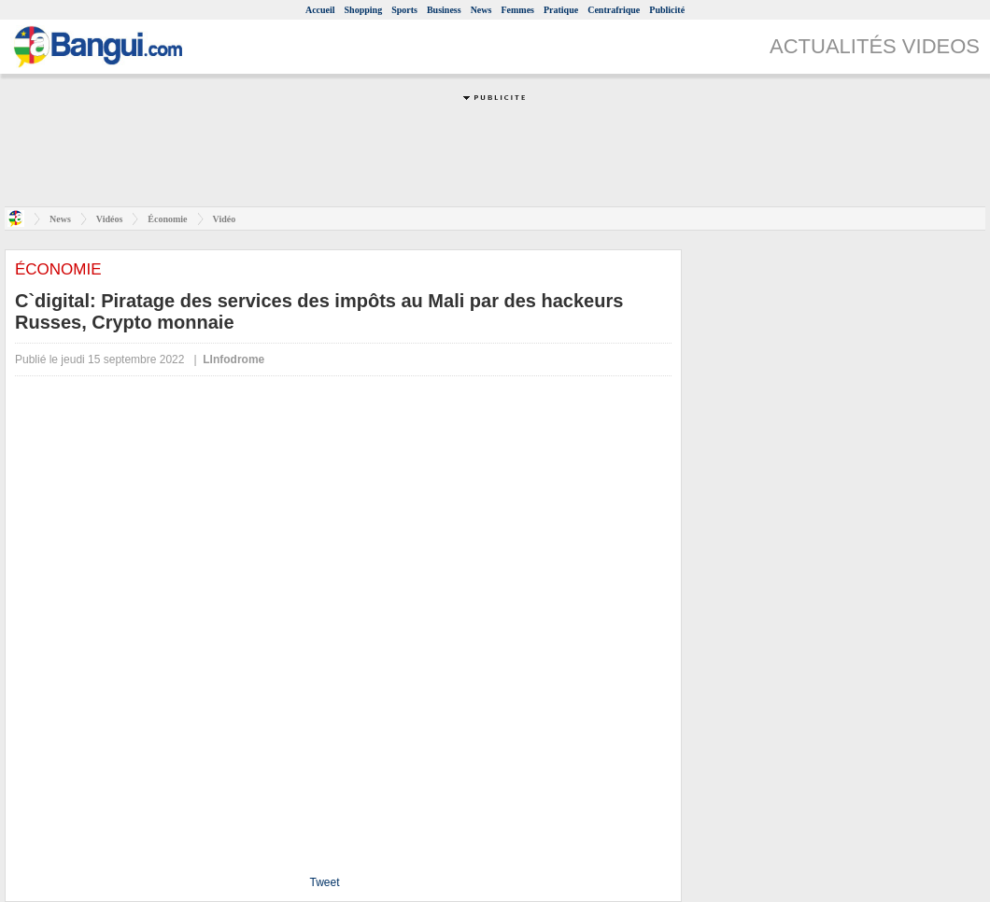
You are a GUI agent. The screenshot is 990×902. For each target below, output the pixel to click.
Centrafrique (613, 10)
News (481, 10)
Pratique (561, 10)
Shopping (364, 10)
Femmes (517, 10)
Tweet (324, 882)
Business (444, 10)
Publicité (667, 10)
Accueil (320, 10)
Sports (404, 10)
